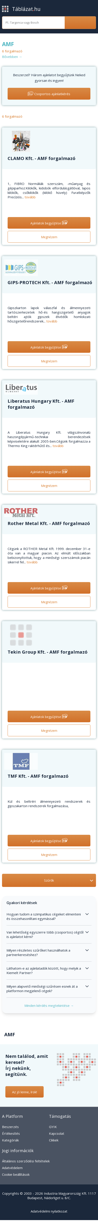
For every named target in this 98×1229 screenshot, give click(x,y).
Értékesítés (11, 1133)
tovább (30, 197)
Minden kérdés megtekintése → (49, 1005)
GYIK (53, 1126)
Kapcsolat (56, 1133)
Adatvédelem (12, 1167)
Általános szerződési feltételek (26, 1161)
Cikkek (53, 1140)
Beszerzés (10, 1126)
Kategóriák (10, 1140)
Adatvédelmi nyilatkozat (49, 1211)
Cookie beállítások (16, 1174)
